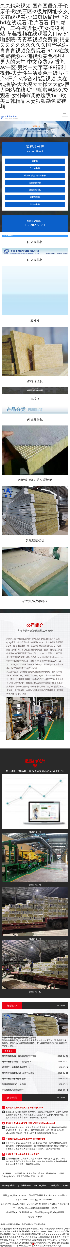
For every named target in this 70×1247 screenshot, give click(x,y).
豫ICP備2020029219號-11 (55, 1195)
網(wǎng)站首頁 (9, 1185)
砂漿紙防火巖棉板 (35, 601)
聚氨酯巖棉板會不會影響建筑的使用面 (19, 1056)
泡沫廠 (40, 1176)
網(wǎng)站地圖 (57, 1212)
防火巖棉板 (35, 168)
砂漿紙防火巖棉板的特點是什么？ (17, 1067)
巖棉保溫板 (35, 197)
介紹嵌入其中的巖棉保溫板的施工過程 (22, 1154)
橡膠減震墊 (31, 1173)
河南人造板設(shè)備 (25, 1176)
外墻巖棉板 (35, 204)
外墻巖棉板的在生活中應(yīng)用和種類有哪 (25, 1138)
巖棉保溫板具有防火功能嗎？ (15, 1084)
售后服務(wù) (40, 1192)
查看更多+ (9, 1051)
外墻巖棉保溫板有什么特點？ (15, 1078)
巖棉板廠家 (26, 1185)
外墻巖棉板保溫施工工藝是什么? (16, 1061)
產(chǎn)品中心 (41, 1185)
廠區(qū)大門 (35, 885)
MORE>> (61, 1005)
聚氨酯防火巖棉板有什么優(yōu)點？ (18, 1072)
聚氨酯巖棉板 (35, 540)
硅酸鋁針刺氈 (35, 182)
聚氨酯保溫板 (35, 190)
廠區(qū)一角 (35, 831)
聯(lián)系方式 (55, 1192)
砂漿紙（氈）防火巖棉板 (35, 175)
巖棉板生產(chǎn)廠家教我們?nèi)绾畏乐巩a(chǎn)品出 (31, 1123)
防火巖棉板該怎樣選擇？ (13, 1089)
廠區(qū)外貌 (25, 1192)
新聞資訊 (55, 1185)
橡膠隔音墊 (20, 1173)
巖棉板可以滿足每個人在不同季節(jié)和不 (24, 1107)
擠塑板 (41, 1173)
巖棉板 (35, 161)
